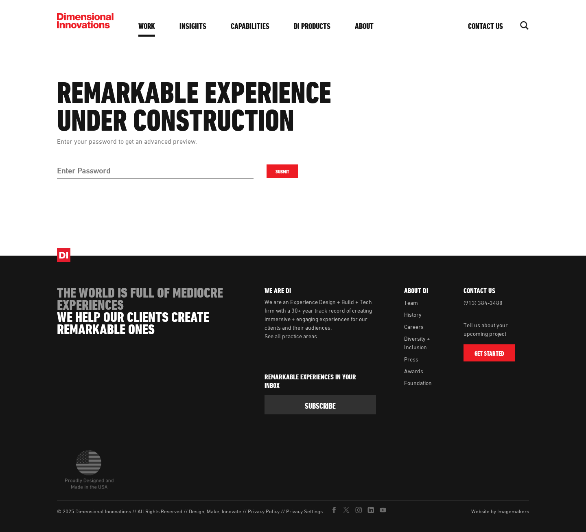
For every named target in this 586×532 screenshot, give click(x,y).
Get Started (489, 353)
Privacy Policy (264, 511)
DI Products (312, 26)
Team (411, 302)
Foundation (418, 382)
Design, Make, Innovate (215, 511)
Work (146, 26)
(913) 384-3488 (483, 302)
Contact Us (485, 26)
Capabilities (250, 26)
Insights (192, 26)
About (364, 26)
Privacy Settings (304, 511)
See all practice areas (291, 336)
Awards (413, 371)
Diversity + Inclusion (417, 342)
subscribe (320, 406)
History (413, 314)
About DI (416, 291)
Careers (414, 326)
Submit (282, 171)
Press (411, 359)
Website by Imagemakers (500, 511)
